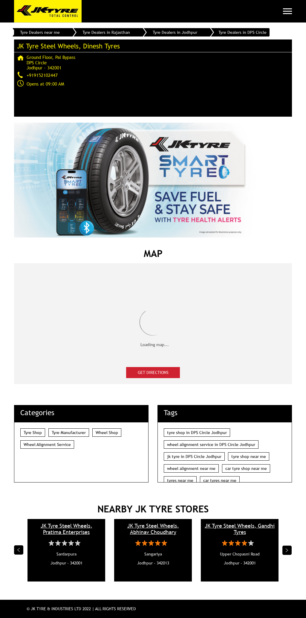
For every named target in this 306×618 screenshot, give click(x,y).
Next (287, 550)
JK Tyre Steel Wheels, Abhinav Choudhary (153, 528)
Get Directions (153, 372)
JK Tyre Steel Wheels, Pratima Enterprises (66, 528)
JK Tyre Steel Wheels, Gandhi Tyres (240, 528)
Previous (19, 550)
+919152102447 (42, 75)
